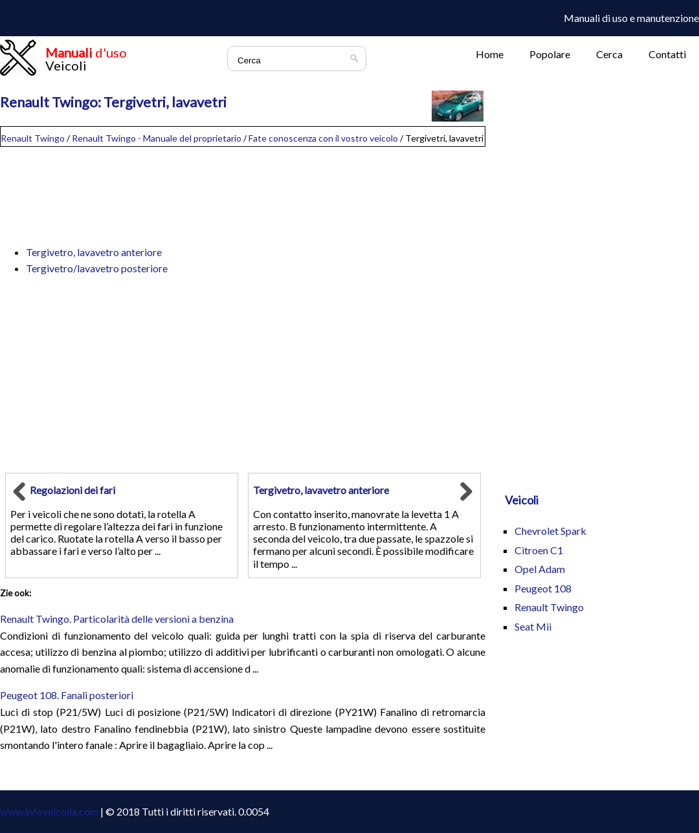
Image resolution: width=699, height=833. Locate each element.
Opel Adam (540, 569)
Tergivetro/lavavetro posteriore (97, 268)
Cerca (609, 54)
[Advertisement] (242, 190)
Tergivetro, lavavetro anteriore (94, 252)
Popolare (549, 54)
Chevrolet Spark (550, 531)
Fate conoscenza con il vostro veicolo (323, 138)
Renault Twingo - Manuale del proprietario (156, 138)
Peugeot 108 (543, 588)
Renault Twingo (33, 138)
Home (490, 54)
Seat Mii (533, 626)
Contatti (667, 54)
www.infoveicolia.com (49, 811)
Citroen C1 (539, 550)
